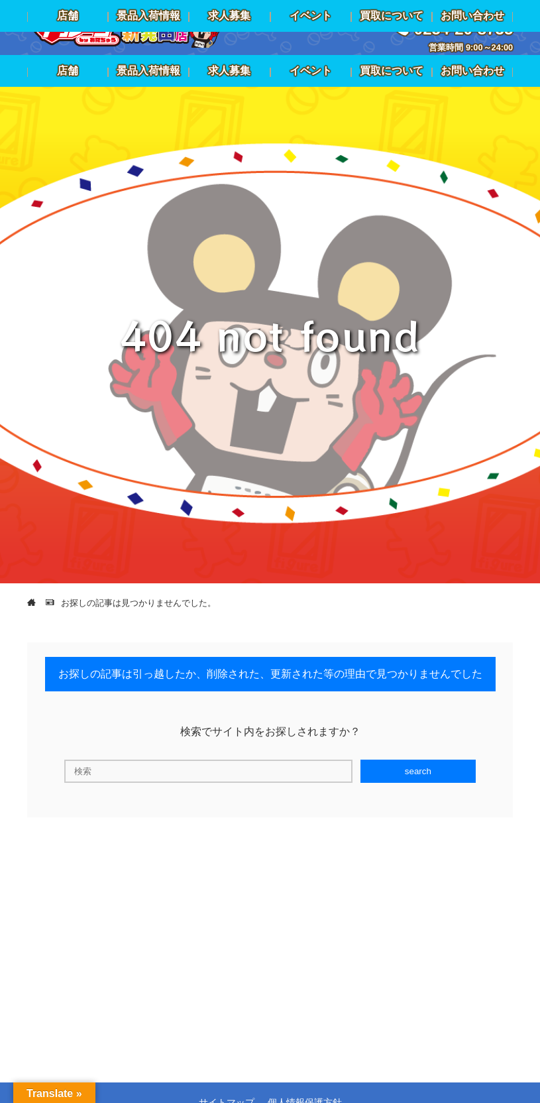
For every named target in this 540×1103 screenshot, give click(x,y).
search (418, 771)
